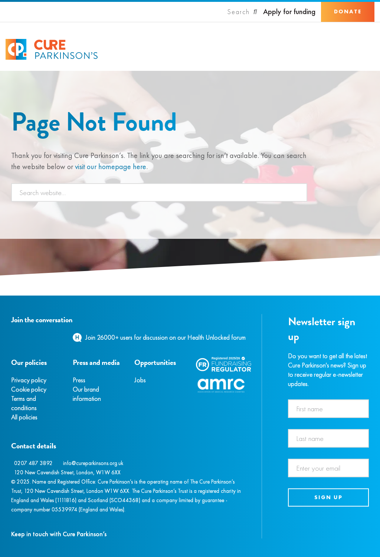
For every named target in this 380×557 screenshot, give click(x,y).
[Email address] (328, 468)
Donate (347, 11)
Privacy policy (28, 380)
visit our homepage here (110, 166)
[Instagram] (20, 337)
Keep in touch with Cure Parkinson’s (59, 534)
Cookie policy (28, 389)
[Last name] (328, 438)
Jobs (140, 380)
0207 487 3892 (33, 463)
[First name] (328, 408)
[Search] (242, 12)
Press (79, 380)
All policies (24, 417)
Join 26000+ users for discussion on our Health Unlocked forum (165, 337)
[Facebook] (12, 337)
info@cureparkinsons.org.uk (93, 463)
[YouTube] (50, 337)
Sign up (328, 497)
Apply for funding (289, 11)
